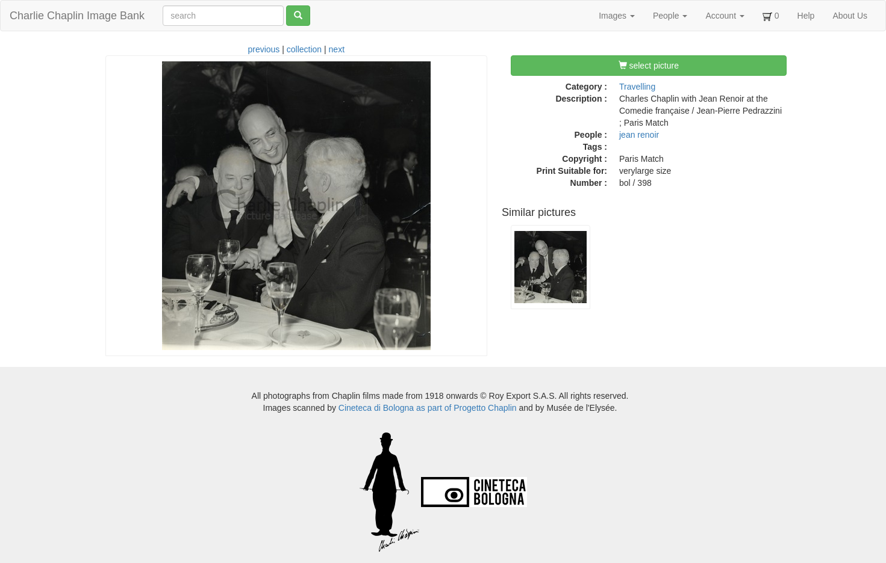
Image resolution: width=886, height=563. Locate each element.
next (337, 49)
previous (263, 49)
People (670, 15)
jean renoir (639, 135)
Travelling (637, 86)
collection (304, 49)
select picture (649, 65)
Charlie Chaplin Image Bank (77, 16)
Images (617, 15)
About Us (849, 15)
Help (806, 15)
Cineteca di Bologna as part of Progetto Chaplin (427, 408)
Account (724, 15)
